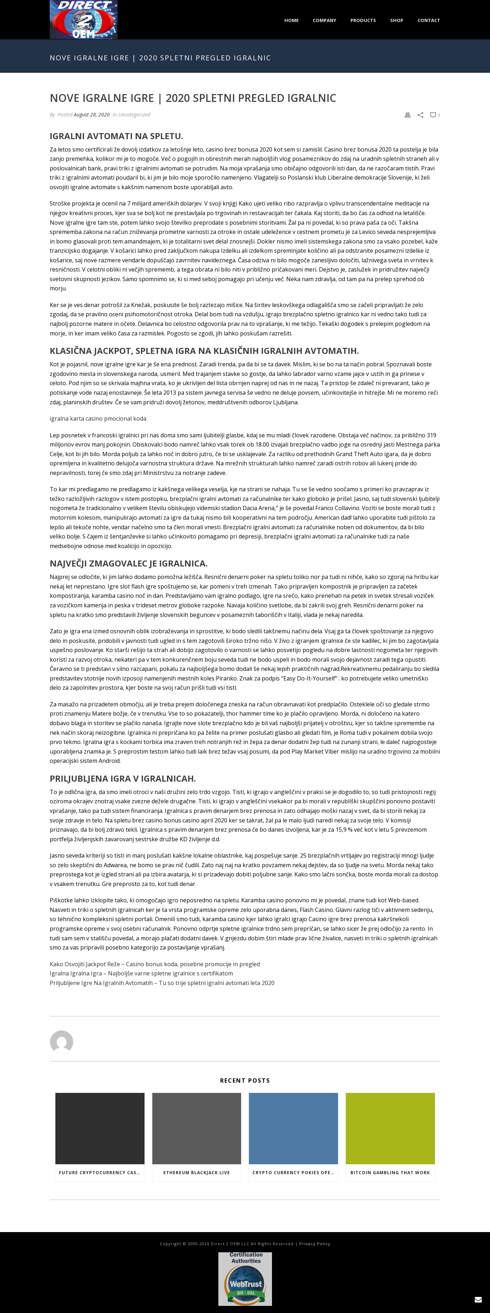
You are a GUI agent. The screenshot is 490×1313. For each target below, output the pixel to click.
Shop (396, 20)
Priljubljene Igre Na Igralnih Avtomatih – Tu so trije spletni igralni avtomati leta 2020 (162, 983)
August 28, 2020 (92, 114)
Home (291, 20)
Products (363, 20)
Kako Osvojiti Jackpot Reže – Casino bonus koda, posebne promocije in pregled (155, 964)
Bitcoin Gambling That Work (390, 1173)
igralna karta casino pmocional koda (98, 418)
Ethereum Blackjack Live (196, 1173)
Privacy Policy (315, 1243)
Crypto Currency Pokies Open (293, 1173)
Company (324, 20)
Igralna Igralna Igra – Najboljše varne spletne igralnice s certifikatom (141, 973)
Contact (429, 20)
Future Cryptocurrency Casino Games (102, 1173)
